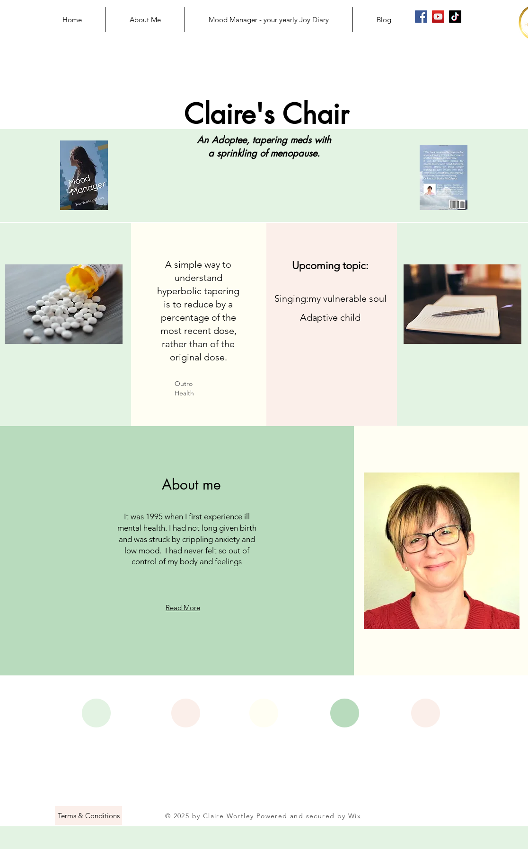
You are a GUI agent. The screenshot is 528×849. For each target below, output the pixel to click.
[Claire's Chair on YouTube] (438, 16)
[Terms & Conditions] (88, 815)
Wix (354, 816)
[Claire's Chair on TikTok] (455, 16)
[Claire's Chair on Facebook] (421, 16)
